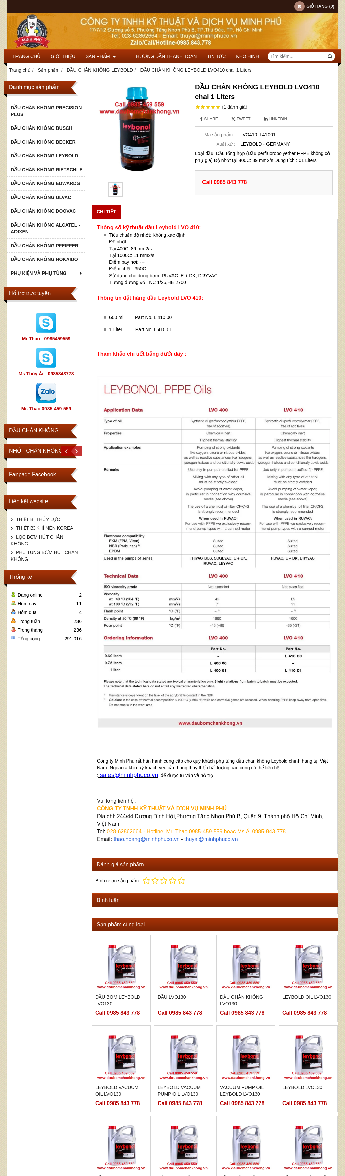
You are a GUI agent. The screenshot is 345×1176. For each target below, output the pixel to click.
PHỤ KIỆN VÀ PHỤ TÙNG (47, 273)
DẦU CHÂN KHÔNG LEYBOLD (44, 156)
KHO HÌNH (237, 56)
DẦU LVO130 (172, 997)
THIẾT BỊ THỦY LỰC (38, 519)
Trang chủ (26, 56)
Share (209, 119)
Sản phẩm (101, 56)
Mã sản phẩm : (220, 134)
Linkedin (275, 119)
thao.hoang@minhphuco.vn (147, 839)
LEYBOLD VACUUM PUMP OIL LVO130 (179, 1091)
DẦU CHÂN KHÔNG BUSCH (41, 128)
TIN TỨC (206, 56)
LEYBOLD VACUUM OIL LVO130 (116, 1091)
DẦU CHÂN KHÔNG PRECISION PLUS (46, 111)
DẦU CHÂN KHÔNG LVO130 (241, 1000)
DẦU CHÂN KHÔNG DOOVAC (43, 211)
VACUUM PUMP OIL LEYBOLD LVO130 (242, 1091)
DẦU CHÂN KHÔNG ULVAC (41, 197)
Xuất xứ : (226, 144)
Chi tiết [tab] (106, 211)
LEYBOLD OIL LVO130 (306, 997)
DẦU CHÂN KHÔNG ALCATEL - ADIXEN (45, 228)
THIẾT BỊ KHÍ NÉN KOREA (44, 528)
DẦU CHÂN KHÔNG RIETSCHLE (47, 169)
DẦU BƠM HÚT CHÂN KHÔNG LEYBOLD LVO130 (306, 1132)
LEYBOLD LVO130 (302, 1087)
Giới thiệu (63, 56)
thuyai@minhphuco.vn (211, 839)
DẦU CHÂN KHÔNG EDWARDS (45, 183)
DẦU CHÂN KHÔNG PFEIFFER (45, 245)
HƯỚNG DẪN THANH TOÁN (156, 56)
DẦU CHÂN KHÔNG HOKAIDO (44, 259)
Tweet (241, 119)
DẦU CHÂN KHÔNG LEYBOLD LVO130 (241, 1129)
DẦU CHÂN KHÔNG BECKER (43, 142)
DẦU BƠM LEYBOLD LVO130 (117, 1000)
